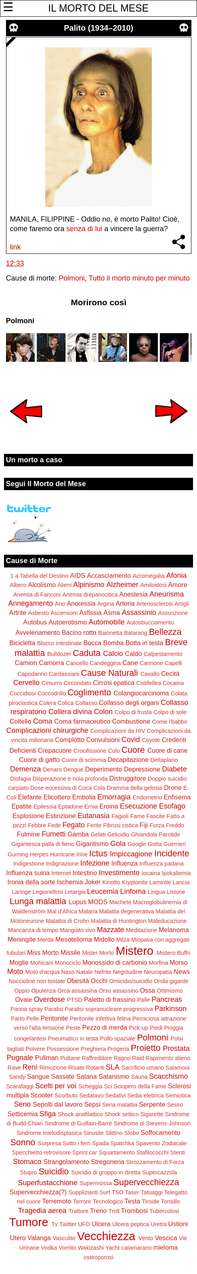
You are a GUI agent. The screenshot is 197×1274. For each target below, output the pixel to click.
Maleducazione (167, 921)
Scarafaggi (20, 1086)
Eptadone (70, 806)
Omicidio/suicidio (130, 981)
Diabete (174, 769)
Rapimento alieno (167, 1058)
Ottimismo (170, 990)
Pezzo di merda (104, 1027)
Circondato (78, 683)
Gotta (155, 844)
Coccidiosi (23, 693)
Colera (47, 703)
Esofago (172, 806)
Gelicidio (118, 834)
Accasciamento (109, 575)
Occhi (99, 980)
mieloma (165, 1247)
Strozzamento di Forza (155, 1162)
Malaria (88, 911)
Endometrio (147, 797)
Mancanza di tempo (33, 930)
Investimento (119, 873)
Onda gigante (171, 981)
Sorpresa (49, 1143)
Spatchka (122, 1143)
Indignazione (62, 863)
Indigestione (29, 863)
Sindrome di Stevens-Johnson (151, 1123)
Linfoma (133, 891)
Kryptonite (135, 882)
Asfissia (91, 612)
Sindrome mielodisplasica (49, 1133)
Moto (15, 972)
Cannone (151, 663)
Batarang (135, 633)
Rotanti (95, 1067)
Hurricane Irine (69, 854)
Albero (18, 585)
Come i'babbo (169, 721)
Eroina (108, 806)
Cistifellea (148, 683)
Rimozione (52, 1067)
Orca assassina (77, 990)
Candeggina (105, 663)
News (182, 971)
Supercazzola (159, 1172)
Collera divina (70, 712)
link (15, 247)
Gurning (18, 854)
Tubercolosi (164, 1211)
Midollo (104, 939)
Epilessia (45, 806)
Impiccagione (131, 854)
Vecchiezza (106, 1236)
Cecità (170, 673)
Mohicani (42, 963)
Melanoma (174, 929)
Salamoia (177, 1067)
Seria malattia (119, 1104)
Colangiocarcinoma (141, 693)
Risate (76, 1067)
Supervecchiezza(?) (38, 1191)
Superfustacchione (48, 1183)
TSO (117, 1192)
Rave (14, 1067)
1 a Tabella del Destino (39, 576)
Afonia (176, 575)
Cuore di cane (167, 750)
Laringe (21, 892)
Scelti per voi (55, 1086)
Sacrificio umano (142, 1067)
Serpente (152, 1104)
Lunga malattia (38, 901)
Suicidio (53, 1171)
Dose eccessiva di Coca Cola (67, 788)
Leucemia (102, 891)
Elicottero (57, 797)
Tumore (28, 1222)
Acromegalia (149, 576)
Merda (46, 939)
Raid (138, 1058)
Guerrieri (174, 844)
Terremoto (56, 1201)
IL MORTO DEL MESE (98, 8)
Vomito (67, 1248)
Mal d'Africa (62, 911)
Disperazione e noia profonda (70, 778)
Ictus (98, 853)
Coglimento (89, 692)
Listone (176, 892)
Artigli (182, 604)
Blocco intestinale (59, 643)
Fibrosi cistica (120, 825)
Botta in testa (144, 642)
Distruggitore (127, 778)
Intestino (85, 872)
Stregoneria (107, 1161)
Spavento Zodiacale (161, 1143)
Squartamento (117, 1152)
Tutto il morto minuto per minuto (139, 278)
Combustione (131, 721)
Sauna (139, 1077)
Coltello (20, 721)
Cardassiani (64, 674)
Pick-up (138, 1028)
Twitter (68, 1224)
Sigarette (151, 1114)
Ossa (147, 990)
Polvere (35, 1049)
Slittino (114, 1133)
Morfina (158, 963)
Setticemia (23, 1113)
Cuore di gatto (39, 759)
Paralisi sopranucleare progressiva (109, 1009)
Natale (84, 972)
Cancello (77, 663)
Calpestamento (163, 654)
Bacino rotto (79, 632)
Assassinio (139, 612)
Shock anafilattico (80, 1114)
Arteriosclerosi (154, 604)
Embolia (84, 797)
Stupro (28, 1172)
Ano (60, 604)
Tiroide (150, 1201)
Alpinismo (88, 585)
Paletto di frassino (109, 999)
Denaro (52, 769)
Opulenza (43, 990)
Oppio (22, 990)
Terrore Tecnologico (98, 1201)
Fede (54, 825)
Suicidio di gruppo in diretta (106, 1172)
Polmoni (72, 278)
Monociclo (68, 963)
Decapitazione (128, 759)
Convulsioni (103, 739)
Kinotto (111, 882)
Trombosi (134, 1210)
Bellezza (165, 632)
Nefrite (102, 972)
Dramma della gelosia (134, 788)
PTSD (74, 1000)
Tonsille (170, 1201)
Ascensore (64, 613)
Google (136, 844)
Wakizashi (91, 1248)
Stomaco (27, 1162)
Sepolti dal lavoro (57, 1104)
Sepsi (92, 1104)
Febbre (37, 825)
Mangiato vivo (78, 930)
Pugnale (20, 1058)
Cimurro (52, 683)
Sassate (63, 1076)
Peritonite (54, 1018)
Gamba (78, 834)
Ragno (121, 1058)
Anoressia (81, 603)
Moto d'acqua (42, 972)
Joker (93, 881)
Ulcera (101, 1223)
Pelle (32, 1018)
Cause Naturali (109, 673)
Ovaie (23, 999)
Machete (120, 902)
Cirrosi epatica (113, 682)
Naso (68, 972)
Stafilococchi (152, 1152)
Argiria (106, 604)
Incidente (171, 853)
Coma (42, 721)
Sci (108, 1086)
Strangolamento (66, 1161)
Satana (86, 1076)
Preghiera (93, 1049)
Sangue (38, 1076)
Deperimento (103, 769)
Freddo (175, 825)
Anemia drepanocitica (89, 594)
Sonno (22, 1142)
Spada (100, 1143)
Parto (17, 1018)
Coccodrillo (52, 693)
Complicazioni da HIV (117, 731)
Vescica (166, 1237)
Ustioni (178, 1223)
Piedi (156, 1028)
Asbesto (38, 613)
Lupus (77, 901)
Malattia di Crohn (68, 921)
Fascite (155, 816)
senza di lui (84, 229)
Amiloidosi (153, 585)
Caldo (133, 653)
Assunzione (173, 613)
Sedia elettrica (145, 1095)
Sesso (175, 1104)
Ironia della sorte (32, 881)
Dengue (74, 769)
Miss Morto (43, 952)
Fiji (143, 824)
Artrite (17, 612)
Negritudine (128, 972)
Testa (132, 1201)
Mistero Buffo (174, 953)
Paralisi (53, 1009)
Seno (22, 1104)
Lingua (156, 892)
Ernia (91, 806)
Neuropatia (158, 972)
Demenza (25, 769)
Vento (146, 1238)
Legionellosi (48, 892)
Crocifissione (90, 751)
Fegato (73, 825)
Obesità (78, 980)
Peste (73, 1028)
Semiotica (178, 1095)
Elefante (30, 797)
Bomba (113, 642)
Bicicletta (22, 642)
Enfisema (176, 797)
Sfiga (48, 1114)
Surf (104, 1192)
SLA (112, 1067)
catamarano (136, 1248)
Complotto (70, 739)
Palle (143, 1000)
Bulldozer (59, 654)
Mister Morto (98, 953)
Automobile (107, 622)
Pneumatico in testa (73, 1038)
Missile (70, 952)
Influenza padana (161, 863)
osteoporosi (98, 1257)
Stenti (177, 1152)
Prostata (176, 1048)
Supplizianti (83, 1192)
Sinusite (94, 1133)
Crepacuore (55, 750)
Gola (117, 844)
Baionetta (110, 633)
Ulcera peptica (130, 1224)
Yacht (112, 1248)
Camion (26, 662)
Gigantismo (92, 843)
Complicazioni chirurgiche (47, 730)
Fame (137, 816)
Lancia (181, 882)
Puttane (70, 1058)
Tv (55, 1224)
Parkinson (171, 1009)
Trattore (78, 1211)
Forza (156, 825)
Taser (132, 1192)
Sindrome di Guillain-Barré (78, 1123)
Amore (177, 584)
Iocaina (150, 873)
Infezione (94, 863)
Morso (179, 962)
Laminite (160, 882)
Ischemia (70, 881)
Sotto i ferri (77, 1143)
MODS (98, 901)
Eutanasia (93, 816)
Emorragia (114, 797)
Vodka (49, 1248)
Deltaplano (164, 760)
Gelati (98, 834)
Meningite (22, 939)
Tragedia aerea (42, 1211)
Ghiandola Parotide (155, 834)
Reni (29, 1067)
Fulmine (28, 834)
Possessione (63, 1049)
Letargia (75, 892)
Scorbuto (66, 1095)
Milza (123, 939)
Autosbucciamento (150, 622)
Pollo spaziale (117, 1038)
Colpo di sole (170, 712)
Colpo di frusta (133, 712)
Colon (103, 712)
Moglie (18, 962)
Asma (111, 612)
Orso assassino (118, 990)
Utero (18, 1237)
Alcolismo (42, 584)
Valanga (39, 1237)
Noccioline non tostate (36, 981)
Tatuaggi (151, 1192)
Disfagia (20, 778)
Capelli (173, 663)
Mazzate (110, 930)
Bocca (92, 642)
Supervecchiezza (146, 1182)
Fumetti (54, 834)
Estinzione (61, 815)
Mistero (134, 950)
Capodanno (32, 674)
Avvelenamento (38, 632)
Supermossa (96, 1183)
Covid (130, 740)
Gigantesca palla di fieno (42, 844)
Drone (172, 787)
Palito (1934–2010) (98, 28)
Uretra (159, 1224)
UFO (84, 1224)
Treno (98, 1210)
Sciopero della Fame (139, 1086)
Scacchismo (168, 1076)
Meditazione (141, 930)
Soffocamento (161, 1132)
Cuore (133, 750)
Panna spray (26, 1009)
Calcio (113, 654)
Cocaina (173, 683)
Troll (113, 1211)
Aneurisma (166, 594)
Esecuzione (138, 806)
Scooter (41, 1095)
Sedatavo (91, 1095)
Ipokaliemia (176, 873)
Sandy (17, 1077)
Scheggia (90, 1086)
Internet (61, 873)
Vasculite (64, 1238)
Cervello (26, 683)
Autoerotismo (68, 622)
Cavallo (149, 674)
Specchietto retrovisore (41, 1152)
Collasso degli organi (129, 702)
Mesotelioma (74, 939)
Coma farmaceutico (82, 721)
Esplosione (28, 815)
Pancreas (166, 999)
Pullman (46, 1057)
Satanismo (114, 1076)
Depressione (142, 769)
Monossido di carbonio (114, 962)
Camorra (51, 662)
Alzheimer (122, 585)
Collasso (86, 703)
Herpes (39, 854)
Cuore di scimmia (84, 760)
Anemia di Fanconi (37, 594)
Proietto (145, 1048)
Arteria (125, 603)
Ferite (94, 825)
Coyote (151, 740)
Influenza (124, 863)
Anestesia (133, 594)
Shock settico (122, 1114)
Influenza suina (28, 872)
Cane (130, 662)
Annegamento (30, 603)
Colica (66, 703)
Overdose (49, 999)
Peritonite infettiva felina (100, 1018)
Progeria (118, 1049)
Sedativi (115, 1095)
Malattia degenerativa (126, 911)
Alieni (65, 585)
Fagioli (119, 816)
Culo (114, 751)
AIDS (77, 575)
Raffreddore (97, 1058)
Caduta (87, 653)
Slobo (131, 1133)
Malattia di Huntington (118, 921)
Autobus (35, 622)
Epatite (22, 806)
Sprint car (84, 1152)
